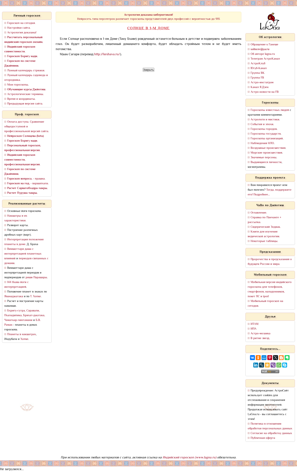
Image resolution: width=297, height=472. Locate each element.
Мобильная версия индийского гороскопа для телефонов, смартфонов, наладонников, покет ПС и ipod (270, 289)
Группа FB (257, 77)
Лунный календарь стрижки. (26, 70)
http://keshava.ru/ (107, 54)
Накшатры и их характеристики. (15, 218)
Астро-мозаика (260, 333)
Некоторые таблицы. (264, 241)
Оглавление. (259, 212)
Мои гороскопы (17, 84)
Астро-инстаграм (262, 82)
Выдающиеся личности (266, 162)
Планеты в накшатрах (21, 334)
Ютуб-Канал (259, 68)
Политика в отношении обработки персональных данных (270, 426)
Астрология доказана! (21, 32)
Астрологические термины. (25, 94)
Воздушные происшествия (268, 148)
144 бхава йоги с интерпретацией (16, 284)
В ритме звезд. (260, 338)
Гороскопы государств (266, 134)
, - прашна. (26, 178)
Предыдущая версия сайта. (25, 103)
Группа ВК (258, 73)
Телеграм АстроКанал (265, 58)
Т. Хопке (35, 296)
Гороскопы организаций (267, 138)
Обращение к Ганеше (264, 44)
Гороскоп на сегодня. (21, 23)
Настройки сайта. (19, 28)
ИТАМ (254, 324)
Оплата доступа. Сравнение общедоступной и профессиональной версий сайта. (26, 127)
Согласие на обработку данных (271, 433)
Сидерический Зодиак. (266, 227)
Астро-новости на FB (265, 92)
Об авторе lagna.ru (263, 54)
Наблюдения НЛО (262, 143)
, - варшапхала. (28, 183)
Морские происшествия (266, 152)
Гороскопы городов (264, 129)
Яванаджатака (13, 296)
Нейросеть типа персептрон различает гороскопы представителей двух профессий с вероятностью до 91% (148, 17)
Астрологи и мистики (265, 119)
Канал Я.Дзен (260, 87)
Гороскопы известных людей (270, 110)
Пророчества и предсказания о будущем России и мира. (270, 262)
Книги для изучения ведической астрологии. (264, 234)
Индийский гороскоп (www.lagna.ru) (189, 457)
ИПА (253, 328)
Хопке (24, 339)
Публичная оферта (263, 438)
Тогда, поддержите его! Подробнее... (269, 192)
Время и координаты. (21, 99)
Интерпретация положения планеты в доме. (24, 242)
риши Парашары (36, 277)
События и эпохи (262, 124)
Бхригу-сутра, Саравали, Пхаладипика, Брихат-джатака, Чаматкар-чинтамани (24, 315)
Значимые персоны (263, 157)
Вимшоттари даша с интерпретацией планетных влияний (22, 254)
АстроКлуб (258, 63)
